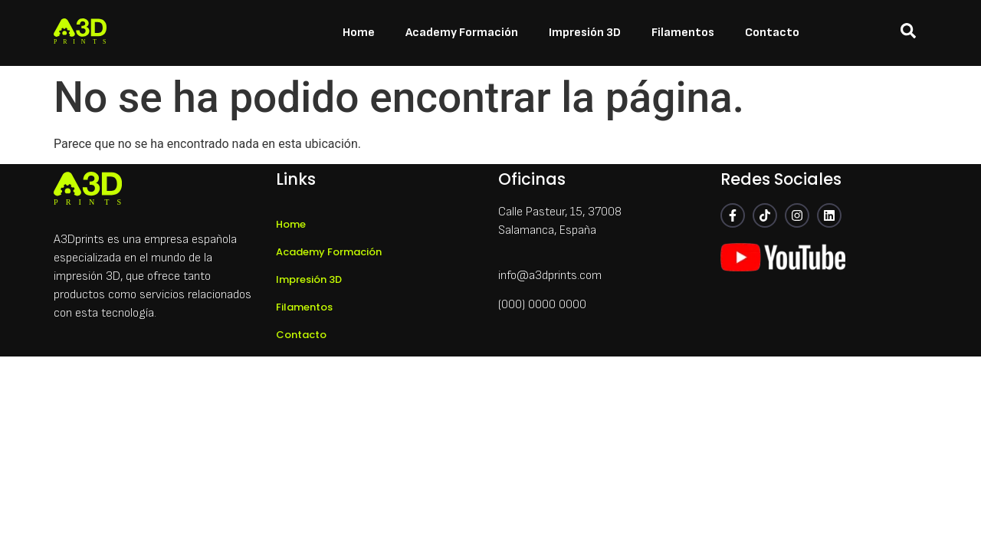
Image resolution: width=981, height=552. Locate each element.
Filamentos (682, 32)
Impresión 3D (585, 32)
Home (359, 32)
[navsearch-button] (908, 33)
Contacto (772, 32)
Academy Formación (461, 32)
